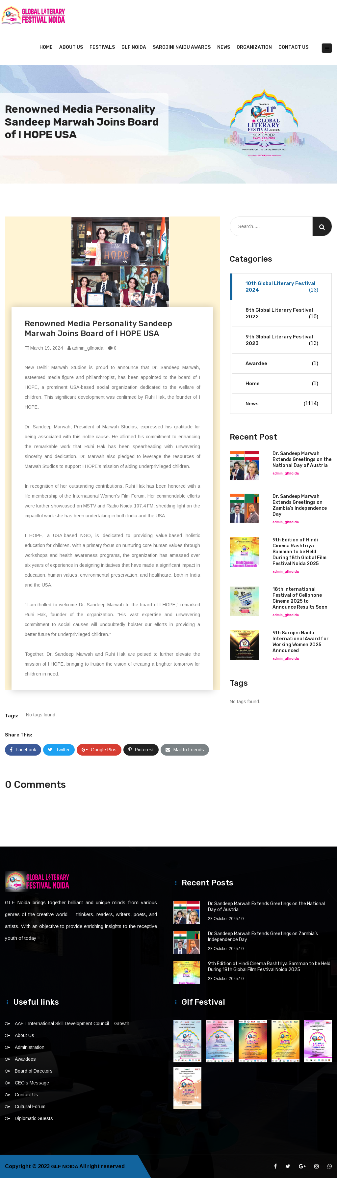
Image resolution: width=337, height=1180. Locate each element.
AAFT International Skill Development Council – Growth (72, 1025)
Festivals (102, 49)
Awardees (25, 1061)
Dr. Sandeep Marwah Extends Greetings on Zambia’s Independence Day (299, 507)
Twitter (59, 751)
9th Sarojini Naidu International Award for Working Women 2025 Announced (300, 643)
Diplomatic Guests (34, 1120)
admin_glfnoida (85, 350)
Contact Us (293, 49)
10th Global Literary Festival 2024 (282, 288)
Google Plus (99, 751)
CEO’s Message (32, 1084)
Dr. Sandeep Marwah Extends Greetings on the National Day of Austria (301, 461)
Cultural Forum (30, 1108)
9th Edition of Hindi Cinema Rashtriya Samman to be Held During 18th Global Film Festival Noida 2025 (299, 553)
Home (46, 49)
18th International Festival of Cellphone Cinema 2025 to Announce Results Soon (299, 600)
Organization (254, 49)
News (223, 49)
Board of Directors (34, 1073)
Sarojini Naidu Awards (182, 49)
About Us (71, 49)
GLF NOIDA (133, 49)
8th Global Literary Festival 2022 (282, 315)
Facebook (23, 751)
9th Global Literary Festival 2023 (282, 342)
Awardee (282, 365)
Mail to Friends (185, 751)
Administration (29, 1049)
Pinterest (141, 751)
